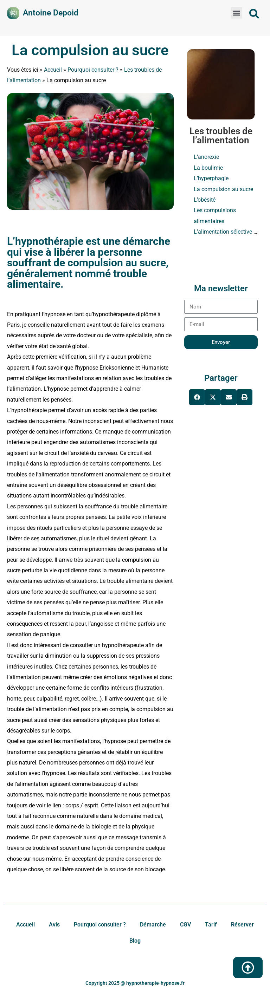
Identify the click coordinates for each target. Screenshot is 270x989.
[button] (236, 13)
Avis (54, 924)
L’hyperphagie (211, 178)
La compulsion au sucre (90, 50)
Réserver (242, 924)
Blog (135, 940)
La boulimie (208, 167)
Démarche (153, 924)
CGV (185, 924)
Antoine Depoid (50, 13)
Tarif (211, 924)
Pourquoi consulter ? (93, 69)
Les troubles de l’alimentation (220, 135)
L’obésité (205, 199)
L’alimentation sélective (223, 231)
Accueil (53, 69)
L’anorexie (206, 157)
